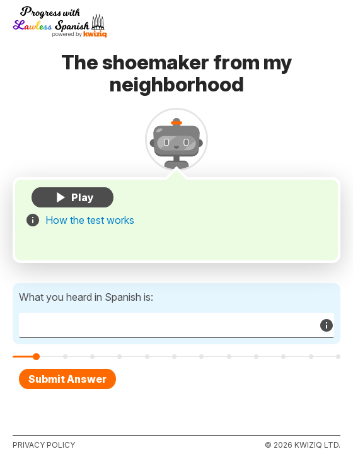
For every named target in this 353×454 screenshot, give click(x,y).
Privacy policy (44, 445)
